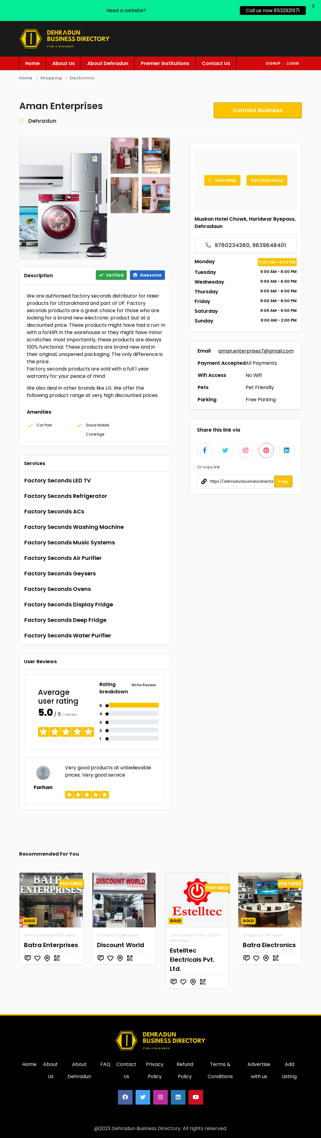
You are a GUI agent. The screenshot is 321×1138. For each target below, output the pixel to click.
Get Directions (266, 180)
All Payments (261, 363)
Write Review (143, 685)
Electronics (82, 78)
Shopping (51, 78)
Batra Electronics (269, 945)
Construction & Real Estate (194, 935)
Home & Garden (39, 935)
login (293, 63)
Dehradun (42, 121)
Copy (283, 481)
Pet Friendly (260, 387)
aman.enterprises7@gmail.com (256, 350)
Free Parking (261, 399)
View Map (222, 180)
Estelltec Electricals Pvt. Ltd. (192, 959)
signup (273, 63)
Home (26, 78)
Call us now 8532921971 (273, 10)
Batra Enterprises (51, 945)
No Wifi (254, 375)
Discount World (120, 945)
